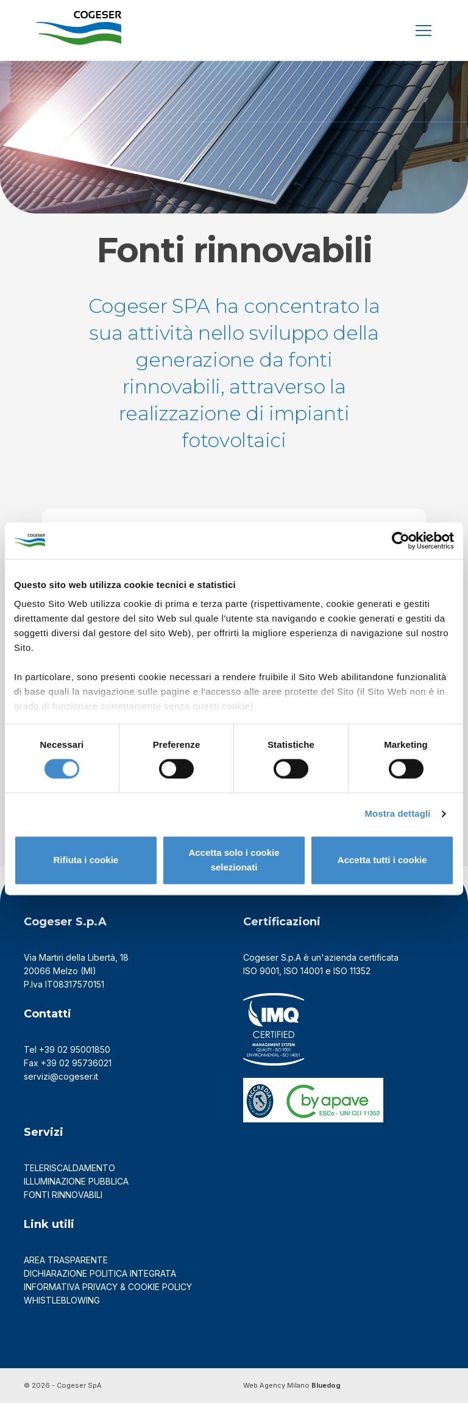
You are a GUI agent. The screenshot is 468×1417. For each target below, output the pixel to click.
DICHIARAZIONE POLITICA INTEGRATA (100, 1287)
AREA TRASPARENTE (66, 1274)
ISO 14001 (303, 985)
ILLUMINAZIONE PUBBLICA (76, 1195)
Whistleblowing (63, 1314)
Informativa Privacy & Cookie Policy (108, 1301)
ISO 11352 (351, 985)
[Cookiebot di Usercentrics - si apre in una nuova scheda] (400, 540)
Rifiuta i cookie (85, 860)
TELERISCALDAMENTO (69, 1182)
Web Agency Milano (276, 1399)
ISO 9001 (261, 985)
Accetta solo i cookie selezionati (233, 859)
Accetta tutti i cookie (382, 860)
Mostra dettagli (397, 814)
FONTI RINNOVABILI (63, 1209)
